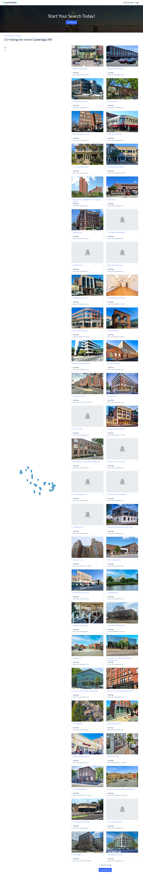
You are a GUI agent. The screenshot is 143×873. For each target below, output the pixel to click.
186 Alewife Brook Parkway (115, 68)
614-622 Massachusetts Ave (116, 429)
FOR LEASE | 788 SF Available (116, 494)
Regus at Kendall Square (80, 68)
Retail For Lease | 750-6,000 (116, 461)
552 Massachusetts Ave (114, 134)
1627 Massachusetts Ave (80, 167)
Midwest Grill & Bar (113, 756)
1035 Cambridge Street (114, 822)
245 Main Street (78, 265)
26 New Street (111, 199)
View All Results (105, 870)
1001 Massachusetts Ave (115, 265)
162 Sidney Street (112, 330)
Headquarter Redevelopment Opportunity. (120, 527)
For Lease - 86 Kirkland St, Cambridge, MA (85, 691)
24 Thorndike (77, 854)
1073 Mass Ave (77, 429)
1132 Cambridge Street (80, 789)
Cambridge (18, 35)
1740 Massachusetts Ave (115, 854)
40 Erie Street (77, 658)
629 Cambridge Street (114, 560)
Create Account (128, 2)
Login (137, 2)
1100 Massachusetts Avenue (81, 363)
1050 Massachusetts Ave (80, 625)
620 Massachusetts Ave (80, 298)
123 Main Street (78, 723)
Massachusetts (8, 35)
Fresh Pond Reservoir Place (81, 134)
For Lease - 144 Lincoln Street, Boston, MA (120, 691)
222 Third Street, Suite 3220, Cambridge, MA (86, 461)
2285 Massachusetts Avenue (116, 625)
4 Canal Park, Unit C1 (79, 396)
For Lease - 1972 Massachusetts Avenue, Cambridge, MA (119, 659)
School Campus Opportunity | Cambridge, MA (121, 789)
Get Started (71, 22)
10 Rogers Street (78, 560)
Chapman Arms (77, 232)
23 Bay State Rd (112, 101)
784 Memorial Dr (112, 592)
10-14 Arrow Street (113, 363)
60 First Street (111, 396)
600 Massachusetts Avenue (81, 756)
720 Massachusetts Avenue (115, 167)
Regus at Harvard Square (80, 330)
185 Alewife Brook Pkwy (80, 101)
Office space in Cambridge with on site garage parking (86, 200)
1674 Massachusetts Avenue (81, 822)
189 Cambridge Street (114, 723)
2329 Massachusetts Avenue (116, 298)
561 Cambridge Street (79, 494)
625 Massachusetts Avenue (81, 592)
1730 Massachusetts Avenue (116, 232)
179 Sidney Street (78, 527)
